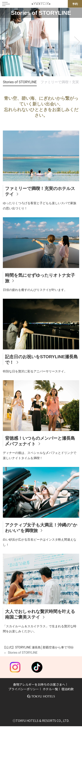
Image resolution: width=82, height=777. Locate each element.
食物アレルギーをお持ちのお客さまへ (39, 684)
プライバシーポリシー (23, 689)
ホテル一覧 (50, 689)
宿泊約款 (67, 689)
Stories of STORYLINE (20, 82)
